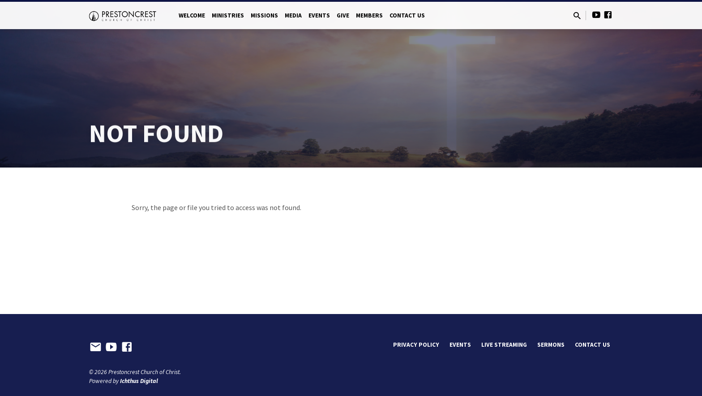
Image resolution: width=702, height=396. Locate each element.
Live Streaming (504, 345)
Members (369, 15)
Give (343, 15)
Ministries (228, 15)
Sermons (551, 345)
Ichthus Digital (139, 381)
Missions (264, 15)
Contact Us (407, 15)
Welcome (192, 15)
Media (293, 15)
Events (319, 15)
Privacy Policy (416, 345)
